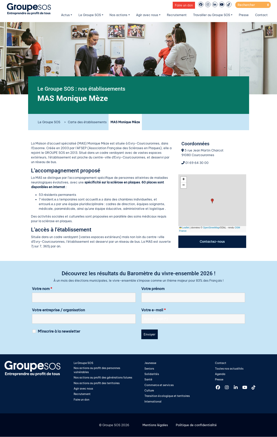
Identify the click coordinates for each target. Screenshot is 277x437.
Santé (148, 379)
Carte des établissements (87, 122)
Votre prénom (153, 289)
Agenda (220, 374)
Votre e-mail (153, 310)
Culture (149, 390)
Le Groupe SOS (90, 15)
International (152, 402)
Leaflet (184, 227)
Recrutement (177, 15)
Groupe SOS (111, 425)
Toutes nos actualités (229, 368)
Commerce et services (159, 385)
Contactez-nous (212, 242)
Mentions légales (155, 425)
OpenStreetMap (211, 227)
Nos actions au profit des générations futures (103, 377)
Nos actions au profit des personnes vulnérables (97, 370)
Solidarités (151, 374)
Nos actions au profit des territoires (97, 383)
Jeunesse (150, 363)
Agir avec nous (147, 15)
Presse (244, 15)
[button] (212, 201)
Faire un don (184, 5)
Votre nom (42, 289)
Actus (65, 15)
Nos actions (118, 15)
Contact (261, 15)
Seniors (149, 368)
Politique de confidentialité (196, 425)
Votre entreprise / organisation (58, 310)
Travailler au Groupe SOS (211, 15)
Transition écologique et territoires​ (167, 396)
